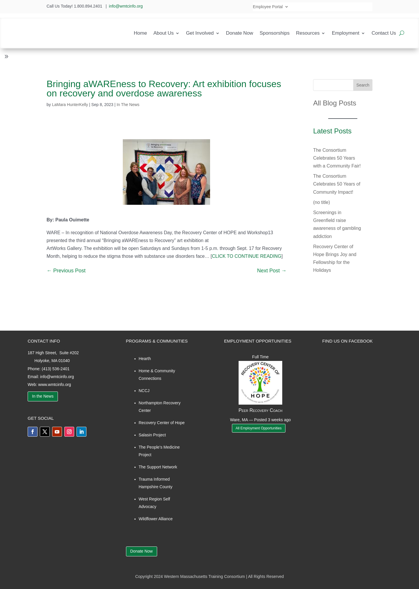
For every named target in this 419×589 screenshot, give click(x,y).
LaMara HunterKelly (70, 104)
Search (362, 85)
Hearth (145, 358)
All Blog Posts (334, 103)
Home (140, 33)
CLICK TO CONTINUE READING (246, 256)
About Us (163, 33)
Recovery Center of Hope (162, 422)
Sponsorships (275, 33)
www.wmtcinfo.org (54, 384)
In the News (43, 396)
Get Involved (200, 33)
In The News (128, 104)
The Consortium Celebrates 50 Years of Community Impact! (336, 184)
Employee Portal (268, 7)
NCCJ (144, 390)
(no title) (321, 202)
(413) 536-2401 (56, 368)
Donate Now (239, 33)
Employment (345, 33)
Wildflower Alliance (156, 518)
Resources (307, 33)
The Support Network (158, 467)
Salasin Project (152, 435)
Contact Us (384, 33)
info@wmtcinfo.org (126, 6)
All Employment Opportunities (259, 428)
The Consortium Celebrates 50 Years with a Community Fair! (337, 158)
